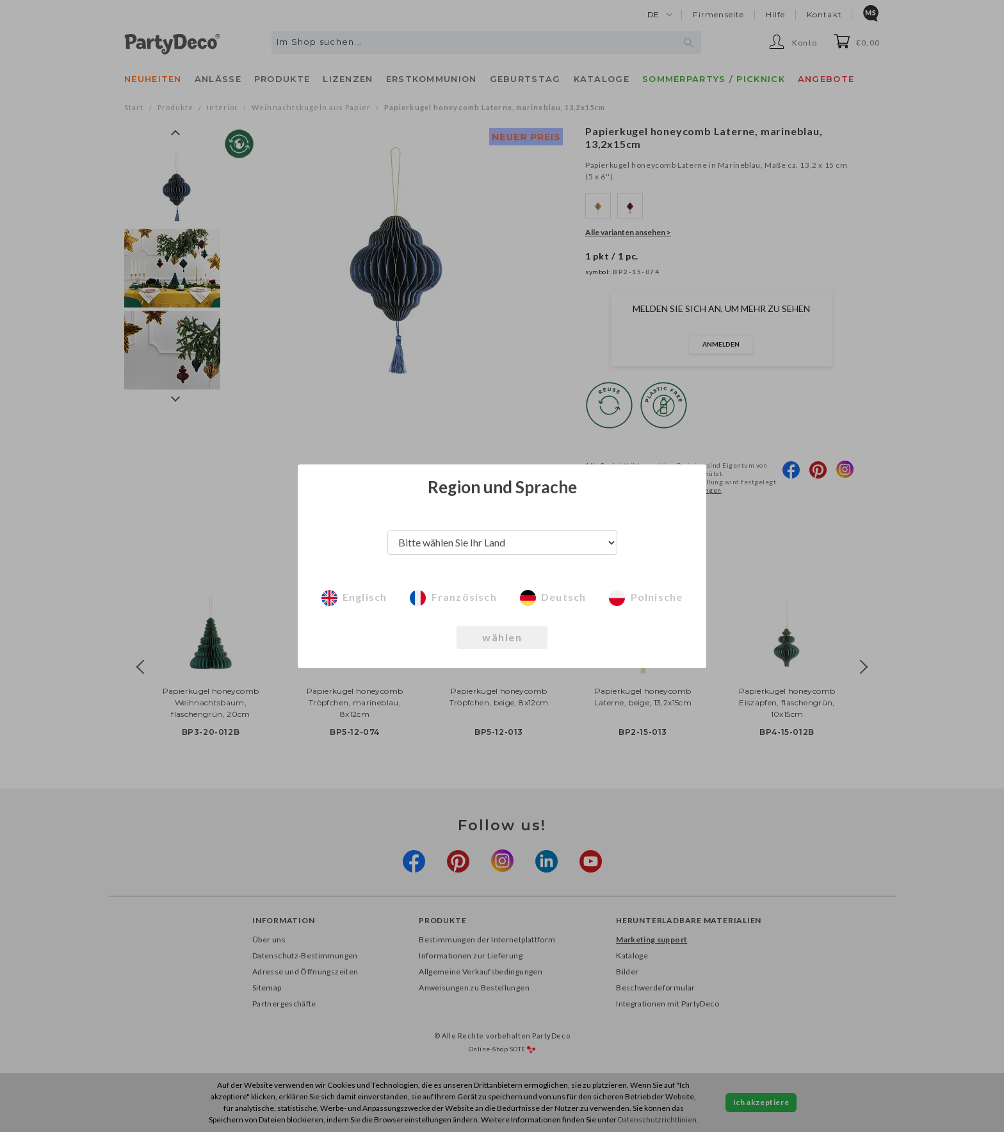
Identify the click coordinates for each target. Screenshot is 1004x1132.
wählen (502, 637)
